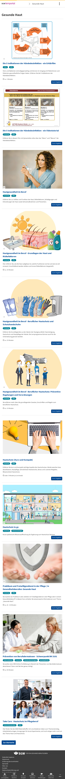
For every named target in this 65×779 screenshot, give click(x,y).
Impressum (5, 759)
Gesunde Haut (38, 3)
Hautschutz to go (11, 527)
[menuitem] (59, 4)
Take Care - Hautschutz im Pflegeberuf (20, 721)
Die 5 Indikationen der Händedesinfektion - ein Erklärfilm (29, 63)
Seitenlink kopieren (8, 757)
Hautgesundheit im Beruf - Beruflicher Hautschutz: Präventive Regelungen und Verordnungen (32, 393)
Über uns (5, 766)
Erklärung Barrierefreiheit (10, 761)
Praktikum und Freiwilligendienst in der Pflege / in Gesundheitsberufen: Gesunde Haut (26, 588)
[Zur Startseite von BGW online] (19, 753)
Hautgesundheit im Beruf (14, 192)
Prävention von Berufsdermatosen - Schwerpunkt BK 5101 (30, 656)
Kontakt (4, 768)
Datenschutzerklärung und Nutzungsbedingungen (10, 771)
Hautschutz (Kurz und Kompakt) (18, 459)
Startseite (5, 764)
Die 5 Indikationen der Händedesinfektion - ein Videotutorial (31, 130)
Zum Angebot (56, 82)
